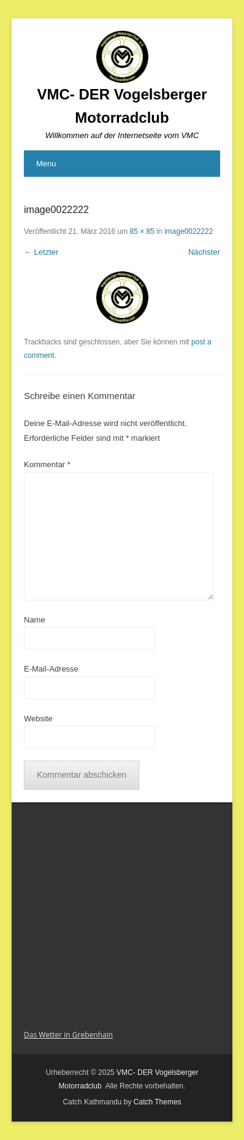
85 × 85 (142, 231)
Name (34, 619)
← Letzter (41, 252)
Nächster (204, 252)
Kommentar (47, 464)
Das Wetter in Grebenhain (68, 1034)
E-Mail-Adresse (51, 668)
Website (38, 718)
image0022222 (188, 231)
